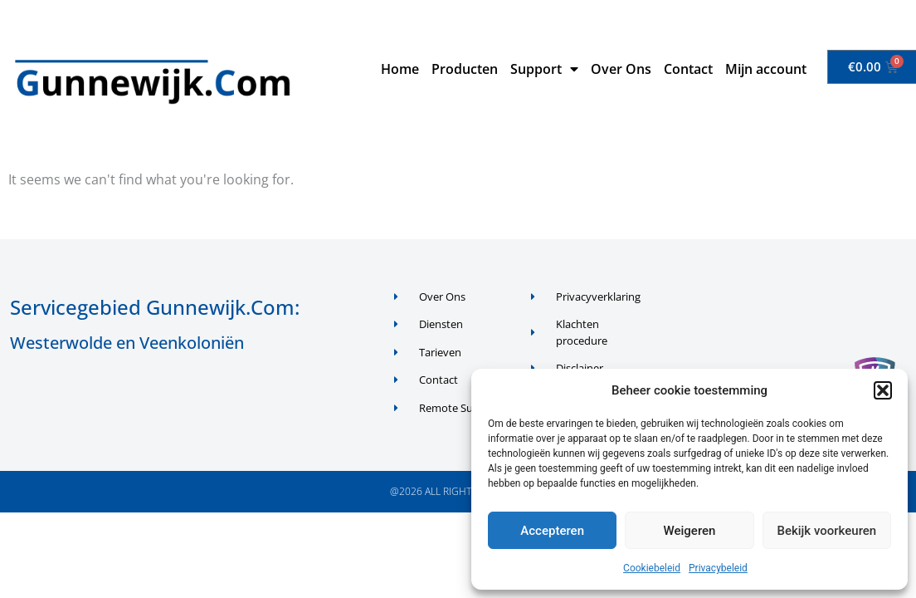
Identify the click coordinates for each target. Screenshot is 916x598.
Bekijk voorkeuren (826, 530)
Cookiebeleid (651, 568)
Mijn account (765, 69)
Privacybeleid (718, 568)
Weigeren (690, 530)
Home (400, 69)
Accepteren (552, 530)
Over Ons (621, 69)
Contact (688, 69)
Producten (464, 69)
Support (544, 69)
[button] (883, 390)
